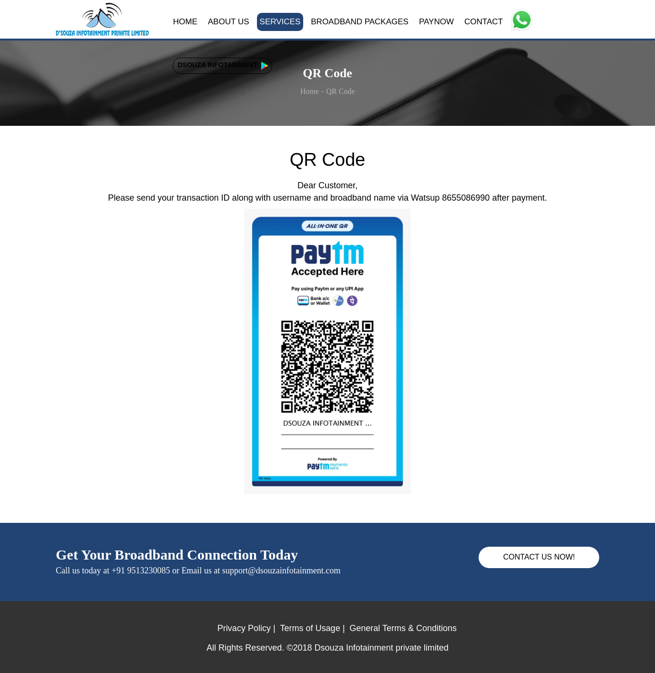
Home (309, 91)
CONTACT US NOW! (539, 557)
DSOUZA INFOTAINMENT (217, 65)
